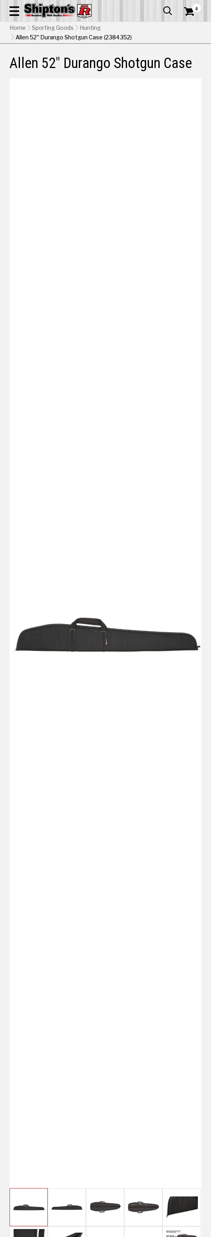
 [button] (167, 10)
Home (18, 27)
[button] (14, 11)
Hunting (90, 27)
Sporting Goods (53, 27)
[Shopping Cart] (192, 11)
